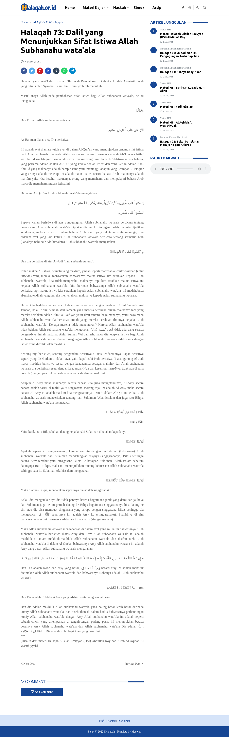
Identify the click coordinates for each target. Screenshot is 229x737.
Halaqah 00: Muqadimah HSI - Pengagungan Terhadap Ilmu (179, 54)
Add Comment (42, 691)
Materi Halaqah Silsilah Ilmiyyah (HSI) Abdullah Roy (181, 35)
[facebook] (183, 7)
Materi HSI (165, 29)
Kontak (111, 720)
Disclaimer (124, 720)
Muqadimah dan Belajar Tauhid (175, 48)
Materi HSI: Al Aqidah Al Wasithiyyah (176, 124)
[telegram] (189, 7)
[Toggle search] (204, 7)
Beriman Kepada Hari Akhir (174, 137)
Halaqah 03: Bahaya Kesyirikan (180, 72)
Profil (102, 720)
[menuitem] (70, 7)
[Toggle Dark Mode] (197, 7)
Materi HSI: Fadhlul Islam (176, 106)
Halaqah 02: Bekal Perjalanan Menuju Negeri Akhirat (179, 143)
